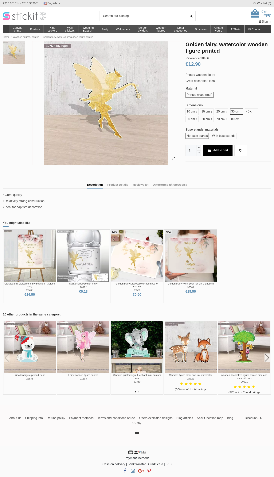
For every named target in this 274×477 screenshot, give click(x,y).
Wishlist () (261, 3)
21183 (83, 378)
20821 (244, 381)
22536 (29, 378)
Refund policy (56, 418)
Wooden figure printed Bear (30, 375)
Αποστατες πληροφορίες (170, 184)
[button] (180, 29)
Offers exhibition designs (156, 418)
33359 (137, 381)
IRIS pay (135, 423)
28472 (83, 287)
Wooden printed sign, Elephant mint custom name (137, 377)
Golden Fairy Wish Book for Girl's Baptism (191, 283)
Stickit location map (210, 418)
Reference (193, 58)
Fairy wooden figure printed (83, 375)
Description (95, 184)
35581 (190, 287)
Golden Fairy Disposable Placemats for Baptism (136, 285)
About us (15, 418)
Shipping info (34, 418)
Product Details (117, 184)
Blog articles (184, 418)
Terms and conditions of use (116, 418)
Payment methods (81, 418)
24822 (190, 378)
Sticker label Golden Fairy (83, 283)
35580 (137, 290)
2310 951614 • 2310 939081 (21, 3)
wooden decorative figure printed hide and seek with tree (244, 377)
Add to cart (217, 150)
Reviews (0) (141, 184)
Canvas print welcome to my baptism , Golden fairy (29, 285)
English (52, 3)
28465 (29, 290)
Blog (230, 418)
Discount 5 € (253, 418)
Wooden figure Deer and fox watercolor (190, 375)
